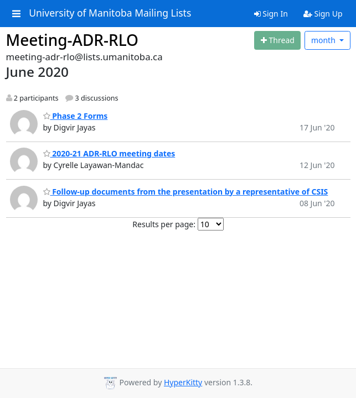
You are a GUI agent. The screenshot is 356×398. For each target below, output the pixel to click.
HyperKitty (183, 382)
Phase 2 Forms (75, 116)
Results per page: (163, 224)
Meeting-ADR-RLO (72, 39)
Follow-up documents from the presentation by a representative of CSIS (185, 191)
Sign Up (323, 13)
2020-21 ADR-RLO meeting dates (109, 153)
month (324, 40)
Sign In (271, 13)
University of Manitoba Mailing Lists (110, 13)
